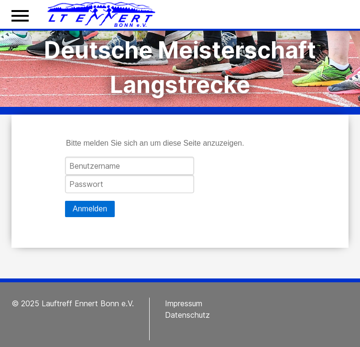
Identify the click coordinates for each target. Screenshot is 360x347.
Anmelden (90, 209)
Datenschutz (187, 315)
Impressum (183, 303)
